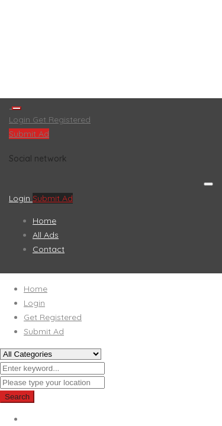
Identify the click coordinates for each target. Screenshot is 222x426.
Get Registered (62, 119)
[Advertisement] (111, 49)
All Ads (46, 235)
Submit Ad (29, 133)
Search (17, 396)
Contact (49, 249)
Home (44, 220)
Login (21, 119)
